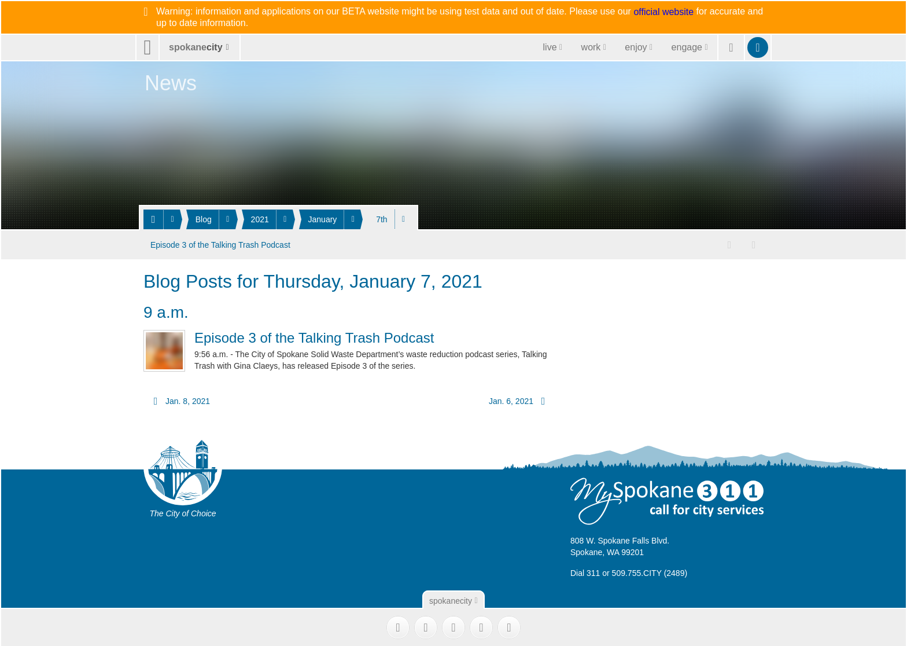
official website (663, 12)
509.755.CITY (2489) (650, 571)
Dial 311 (585, 571)
